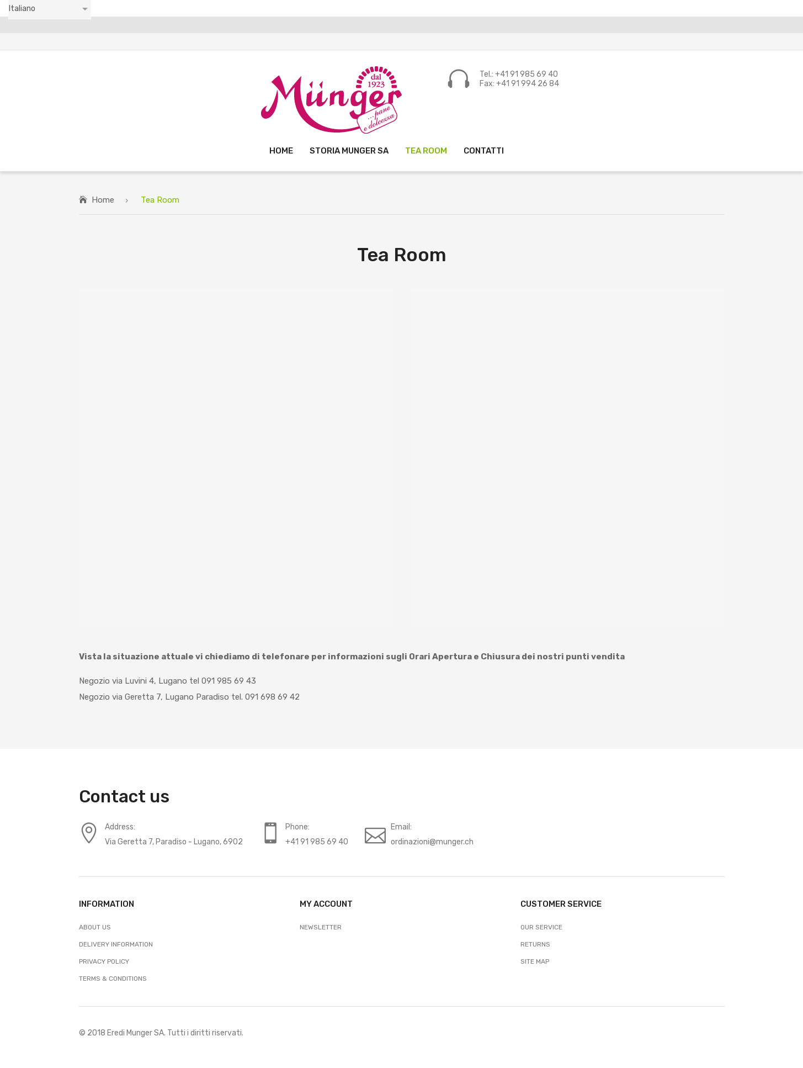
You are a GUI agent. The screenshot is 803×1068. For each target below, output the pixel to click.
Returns (535, 944)
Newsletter (321, 927)
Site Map (534, 961)
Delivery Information (116, 944)
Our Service (541, 927)
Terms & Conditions (113, 978)
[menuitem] (281, 150)
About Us (95, 927)
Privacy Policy (104, 961)
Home (103, 200)
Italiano (22, 8)
